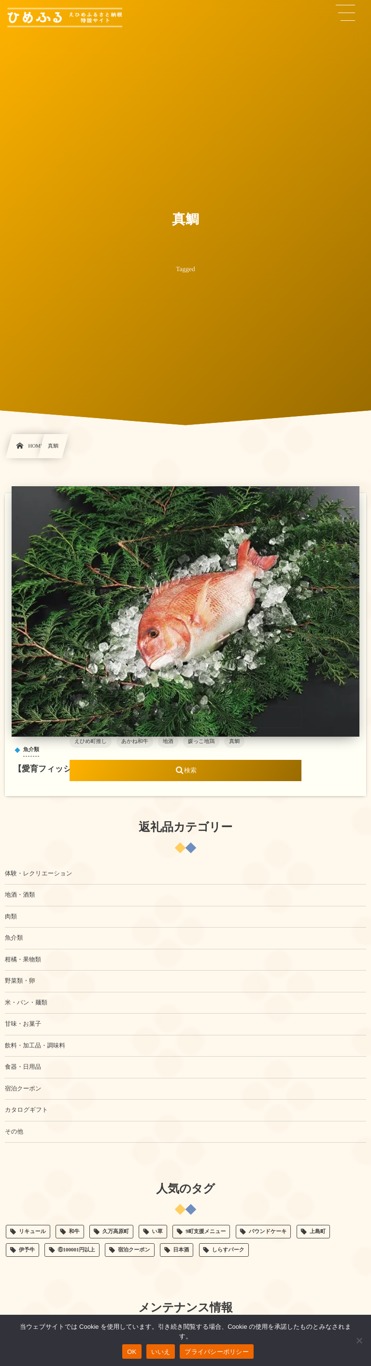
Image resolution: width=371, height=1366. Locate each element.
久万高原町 (115, 1232)
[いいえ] (359, 1340)
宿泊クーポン (23, 1088)
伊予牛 (27, 1250)
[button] (345, 13)
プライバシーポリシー (217, 1351)
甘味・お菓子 (23, 1023)
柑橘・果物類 (23, 959)
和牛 (74, 1232)
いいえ (161, 1351)
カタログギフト (26, 1109)
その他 (14, 1131)
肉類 (11, 916)
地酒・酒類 (20, 894)
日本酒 (181, 1250)
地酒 (168, 741)
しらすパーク (228, 1250)
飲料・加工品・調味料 (35, 1045)
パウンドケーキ (268, 1232)
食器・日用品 (23, 1066)
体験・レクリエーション (38, 873)
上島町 (318, 1232)
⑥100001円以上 (76, 1250)
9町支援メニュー (206, 1232)
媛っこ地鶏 (201, 741)
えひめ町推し (90, 741)
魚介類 (14, 937)
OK (131, 1351)
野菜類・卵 (20, 980)
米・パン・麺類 (26, 1002)
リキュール (32, 1232)
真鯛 (234, 741)
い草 (157, 1232)
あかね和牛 (134, 741)
